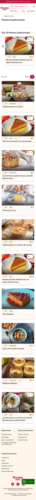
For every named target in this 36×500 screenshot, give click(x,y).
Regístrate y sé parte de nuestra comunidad (18, 1)
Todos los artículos (23, 434)
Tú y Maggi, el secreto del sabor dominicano (9, 443)
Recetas (13, 11)
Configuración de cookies (19, 495)
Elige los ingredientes (8, 440)
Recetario (31, 11)
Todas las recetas (9, 16)
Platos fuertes (5, 468)
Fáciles (3, 460)
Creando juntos (22, 437)
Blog (22, 11)
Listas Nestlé (5, 437)
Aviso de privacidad (10, 493)
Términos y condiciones (25, 493)
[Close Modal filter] (32, 77)
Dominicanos (5, 457)
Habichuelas (5, 463)
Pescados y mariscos (7, 466)
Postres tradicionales (7, 471)
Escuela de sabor (23, 440)
